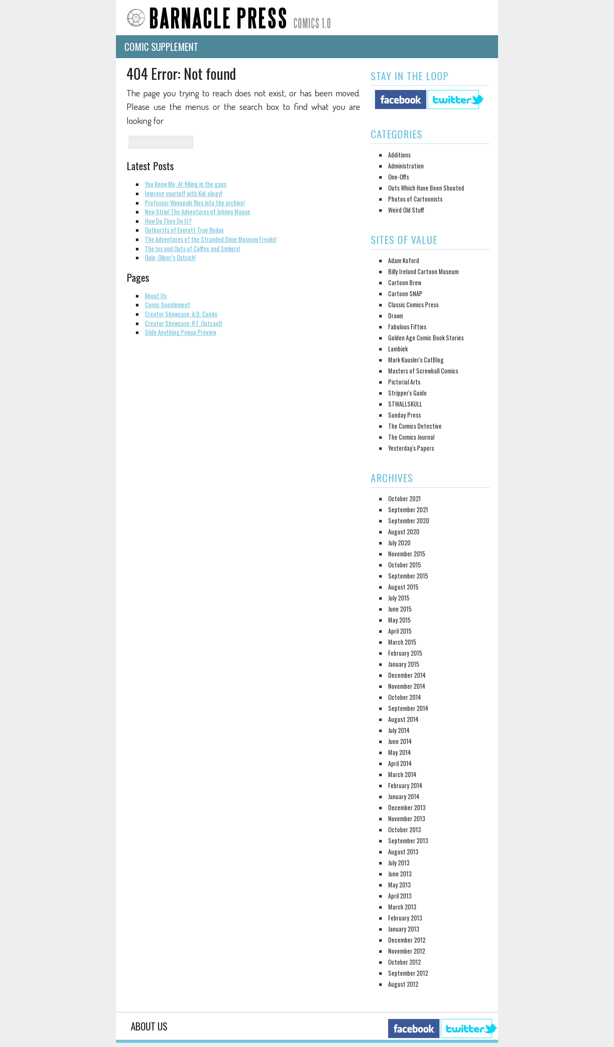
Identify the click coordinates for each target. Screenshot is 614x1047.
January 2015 (403, 664)
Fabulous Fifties (407, 326)
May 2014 (399, 752)
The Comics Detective (415, 425)
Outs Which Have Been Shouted (426, 187)
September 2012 (408, 972)
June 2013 (399, 873)
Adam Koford (403, 260)
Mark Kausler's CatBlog (416, 359)
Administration (406, 165)
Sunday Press (404, 414)
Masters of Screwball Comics (423, 370)
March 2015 (402, 641)
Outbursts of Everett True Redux (184, 229)
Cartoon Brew (404, 282)
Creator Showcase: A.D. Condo (181, 313)
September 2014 (408, 708)
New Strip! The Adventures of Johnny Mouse (197, 211)
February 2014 (405, 785)
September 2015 (408, 575)
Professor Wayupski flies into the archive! (195, 202)
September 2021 (408, 509)
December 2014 (407, 675)
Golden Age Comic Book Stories (426, 337)
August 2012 (403, 984)
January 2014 (404, 796)
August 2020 (404, 531)
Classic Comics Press (413, 304)
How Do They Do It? (168, 220)
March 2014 (402, 774)
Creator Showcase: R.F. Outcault (184, 323)
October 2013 (404, 829)
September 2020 (408, 520)
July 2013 (398, 862)
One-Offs (398, 176)
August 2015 (403, 586)
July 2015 (398, 597)
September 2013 (408, 840)
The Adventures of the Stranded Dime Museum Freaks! (210, 239)
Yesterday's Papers (411, 448)
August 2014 (403, 719)
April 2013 (399, 895)
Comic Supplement (161, 46)
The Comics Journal (411, 436)
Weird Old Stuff (406, 209)
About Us (155, 295)
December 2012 (406, 939)
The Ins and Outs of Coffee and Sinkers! (192, 248)
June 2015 (399, 608)
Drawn (395, 315)
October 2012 (404, 961)
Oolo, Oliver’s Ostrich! (170, 257)
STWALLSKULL (405, 403)
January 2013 (403, 928)
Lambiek (398, 348)
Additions (399, 154)
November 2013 (406, 818)
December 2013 (406, 807)
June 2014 (400, 741)
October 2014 (404, 697)
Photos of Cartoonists (415, 198)
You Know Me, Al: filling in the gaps (185, 184)
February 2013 (405, 917)
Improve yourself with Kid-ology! (183, 193)
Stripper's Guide (407, 392)
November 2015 (406, 553)
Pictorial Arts (404, 381)
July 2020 (399, 542)
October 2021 (404, 498)
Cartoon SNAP (405, 293)
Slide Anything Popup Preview (180, 332)
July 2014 (399, 730)
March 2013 (402, 906)
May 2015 (399, 619)
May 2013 (399, 884)
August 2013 (403, 851)
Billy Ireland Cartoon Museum (423, 271)
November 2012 (406, 950)
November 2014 (406, 686)
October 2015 (404, 564)
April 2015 (399, 630)
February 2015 (405, 652)
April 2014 (400, 763)
